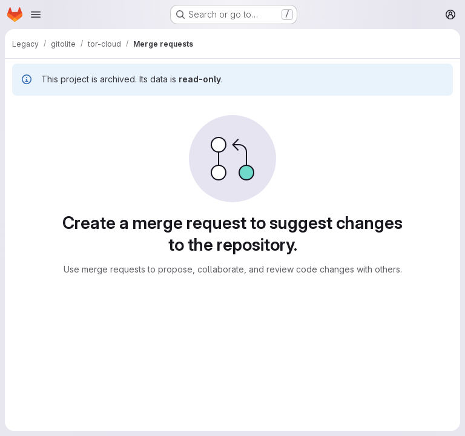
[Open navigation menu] (35, 14)
